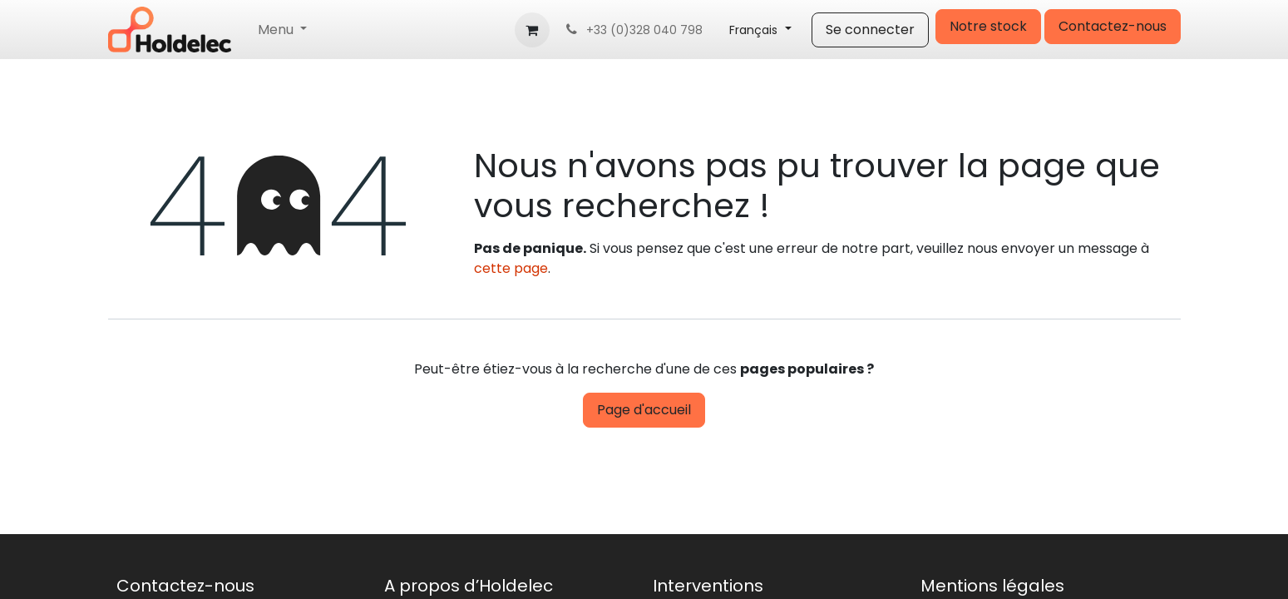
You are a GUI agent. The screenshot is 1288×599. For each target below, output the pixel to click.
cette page (511, 268)
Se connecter (870, 29)
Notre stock (988, 26)
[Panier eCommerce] (532, 29)
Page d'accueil (644, 409)
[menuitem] (282, 30)
